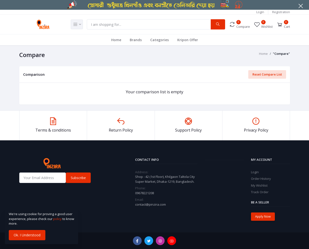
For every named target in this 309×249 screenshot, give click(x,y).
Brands (136, 40)
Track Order (260, 192)
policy (57, 219)
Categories (159, 40)
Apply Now (263, 216)
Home (116, 40)
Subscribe (78, 177)
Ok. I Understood (27, 235)
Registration (281, 12)
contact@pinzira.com (150, 204)
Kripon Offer (187, 40)
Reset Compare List (267, 74)
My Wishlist (259, 185)
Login (260, 12)
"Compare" (281, 53)
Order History (261, 178)
